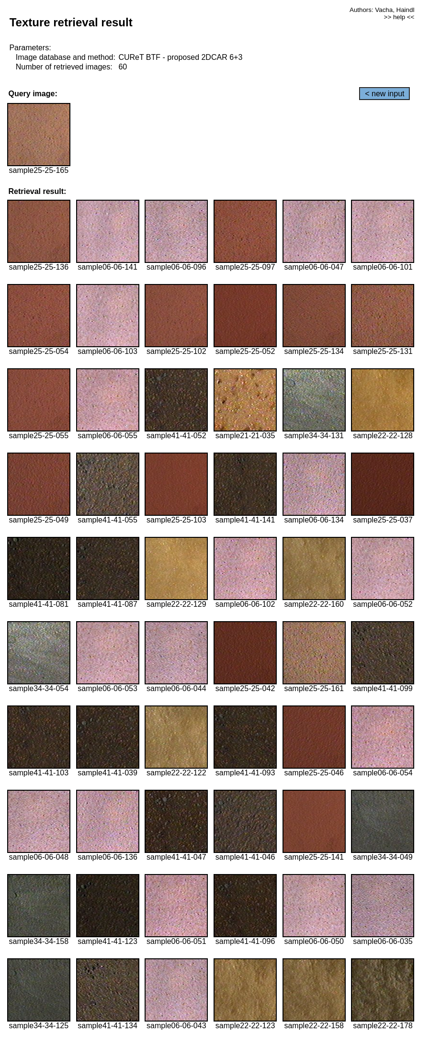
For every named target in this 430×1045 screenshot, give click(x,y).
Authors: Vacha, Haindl (382, 9)
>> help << (399, 17)
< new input (384, 94)
